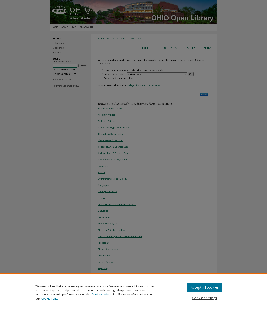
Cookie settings (102, 294)
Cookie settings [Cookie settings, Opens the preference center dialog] (204, 297)
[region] (133, 292)
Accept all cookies (205, 287)
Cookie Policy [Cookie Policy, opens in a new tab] (49, 298)
